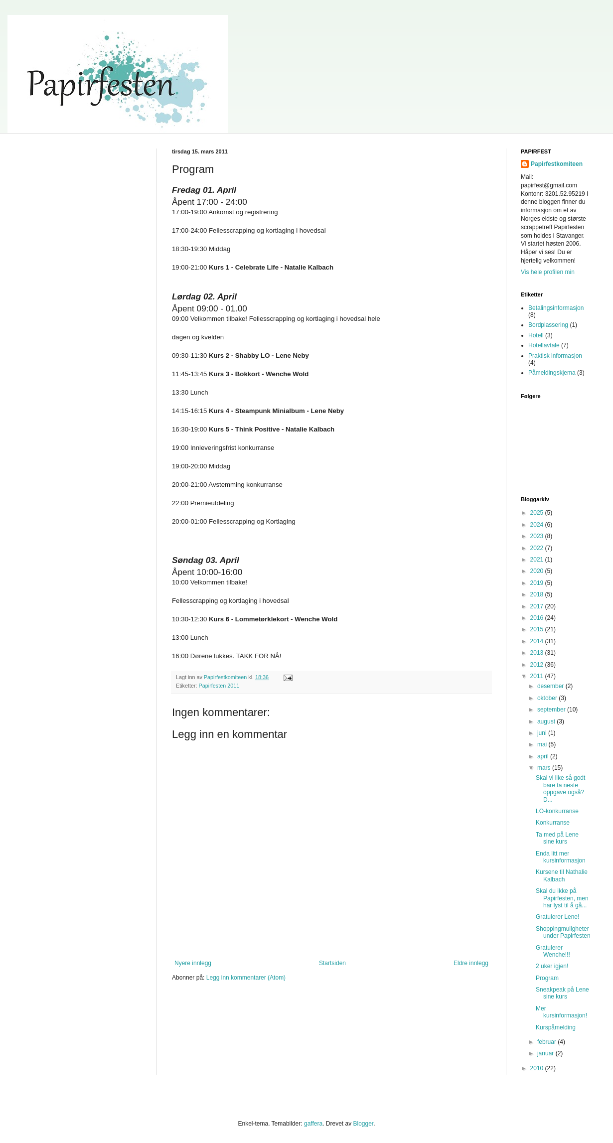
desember (551, 686)
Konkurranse (553, 822)
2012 (537, 664)
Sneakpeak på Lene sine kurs (562, 993)
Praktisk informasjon (555, 355)
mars (544, 767)
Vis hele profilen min (548, 272)
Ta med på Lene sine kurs (557, 838)
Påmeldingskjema (552, 372)
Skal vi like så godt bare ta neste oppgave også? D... (560, 788)
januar (546, 1053)
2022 (537, 548)
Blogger (363, 1123)
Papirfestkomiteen (557, 163)
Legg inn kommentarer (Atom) (246, 977)
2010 (537, 1068)
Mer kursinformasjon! (561, 1012)
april (543, 756)
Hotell (536, 335)
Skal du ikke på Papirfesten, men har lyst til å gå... (562, 898)
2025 (537, 512)
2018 (537, 594)
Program (547, 978)
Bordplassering (548, 324)
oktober (548, 698)
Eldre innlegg (471, 963)
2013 (537, 652)
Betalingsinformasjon (556, 307)
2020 (537, 571)
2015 (537, 629)
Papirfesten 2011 (219, 686)
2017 (537, 606)
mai (543, 744)
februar (547, 1041)
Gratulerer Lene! (557, 916)
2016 (537, 617)
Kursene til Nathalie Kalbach (562, 875)
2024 (537, 524)
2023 (537, 536)
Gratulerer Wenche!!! (553, 951)
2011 (537, 676)
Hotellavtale (544, 345)
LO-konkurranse (557, 811)
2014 (537, 641)
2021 (537, 559)
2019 (537, 582)
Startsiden (332, 963)
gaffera (313, 1123)
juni (542, 732)
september (552, 709)
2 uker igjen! (552, 966)
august (547, 721)
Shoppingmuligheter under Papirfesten (563, 932)
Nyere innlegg (192, 963)
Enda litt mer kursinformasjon (561, 857)
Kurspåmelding (556, 1027)
